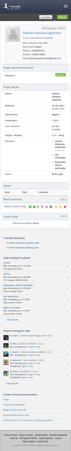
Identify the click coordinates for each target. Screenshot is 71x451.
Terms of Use (10, 434)
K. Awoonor (16, 360)
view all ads (12, 319)
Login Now (45, 17)
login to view (34, 346)
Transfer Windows (58, 434)
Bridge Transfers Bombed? (15, 409)
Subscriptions (46, 438)
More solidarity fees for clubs (16, 415)
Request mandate (60, 74)
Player (6, 399)
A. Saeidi (14, 352)
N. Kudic (14, 335)
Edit (62, 28)
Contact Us (42, 441)
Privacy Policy (26, 434)
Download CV (49, 28)
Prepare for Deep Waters (14, 404)
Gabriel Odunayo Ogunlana (42, 33)
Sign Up (62, 17)
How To (14, 438)
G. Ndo (13, 343)
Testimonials (41, 434)
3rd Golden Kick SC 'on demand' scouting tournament (27, 420)
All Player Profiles (28, 438)
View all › (64, 216)
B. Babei (14, 371)
